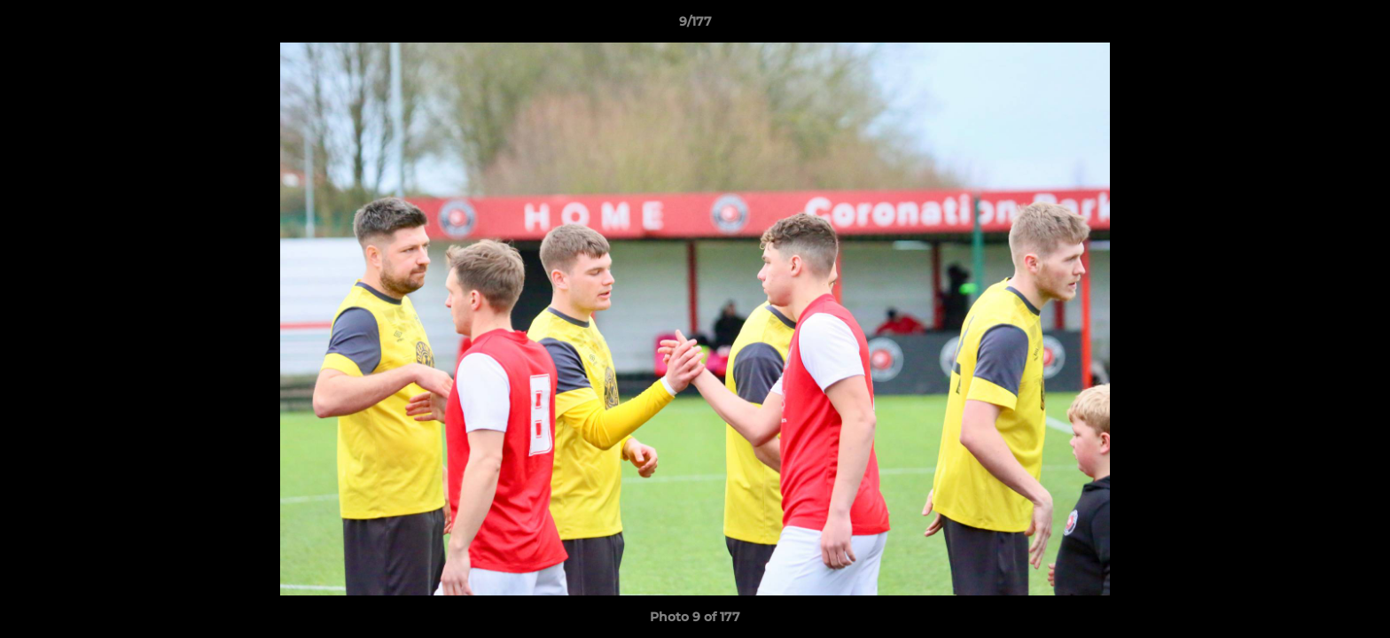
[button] (1358, 26)
